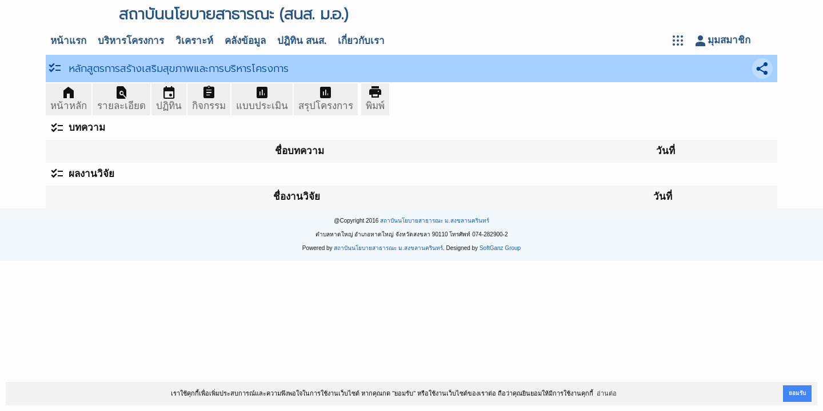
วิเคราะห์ (194, 40)
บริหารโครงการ (131, 40)
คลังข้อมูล (245, 40)
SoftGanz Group (500, 248)
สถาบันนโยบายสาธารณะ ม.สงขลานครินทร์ (434, 220)
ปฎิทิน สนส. (301, 40)
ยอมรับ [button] (797, 393)
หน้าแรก (68, 40)
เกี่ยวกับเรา (361, 40)
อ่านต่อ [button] (607, 393)
